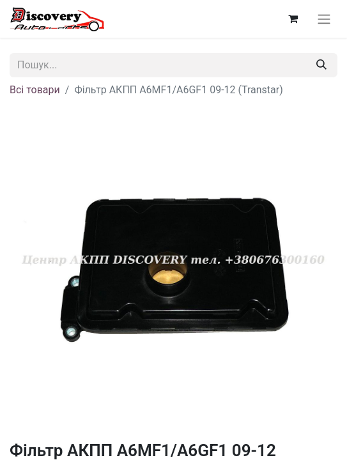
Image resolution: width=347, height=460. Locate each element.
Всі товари (35, 90)
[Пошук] (321, 65)
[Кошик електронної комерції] (292, 18)
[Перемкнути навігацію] (324, 19)
